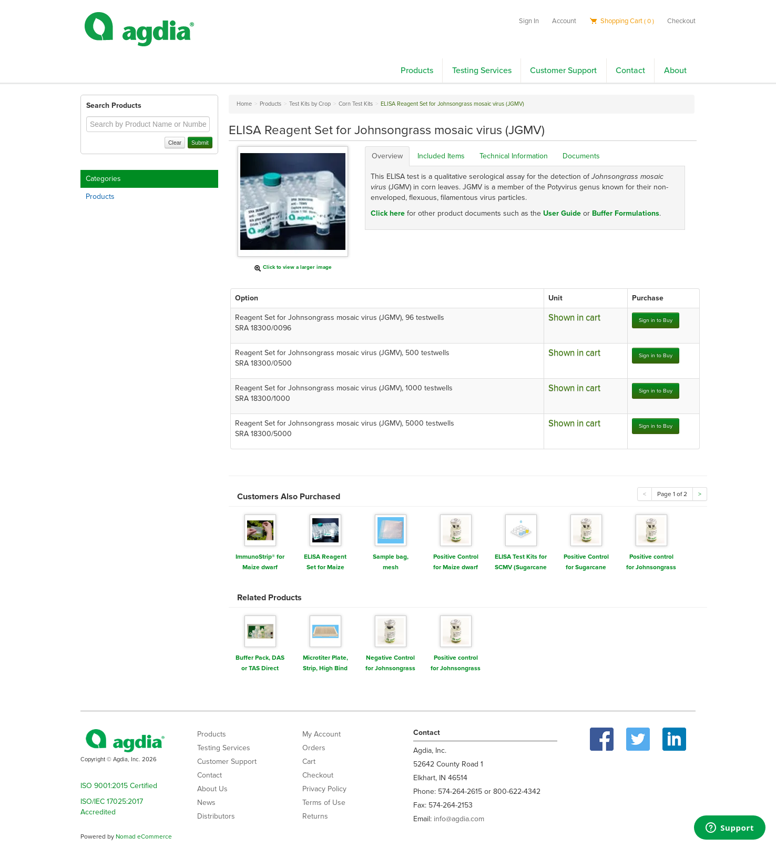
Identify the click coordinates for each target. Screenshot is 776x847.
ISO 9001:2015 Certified (118, 785)
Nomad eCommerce (144, 836)
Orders (313, 747)
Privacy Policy (324, 788)
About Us (212, 788)
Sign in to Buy (655, 320)
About (675, 70)
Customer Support (563, 70)
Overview (387, 156)
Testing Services (482, 70)
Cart (308, 761)
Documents (581, 156)
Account (564, 21)
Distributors (216, 816)
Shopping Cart (621, 21)
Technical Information (513, 156)
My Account (321, 734)
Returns (315, 816)
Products (417, 70)
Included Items (441, 156)
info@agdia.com (459, 818)
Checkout (681, 21)
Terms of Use (323, 802)
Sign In (529, 21)
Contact (630, 70)
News (206, 802)
